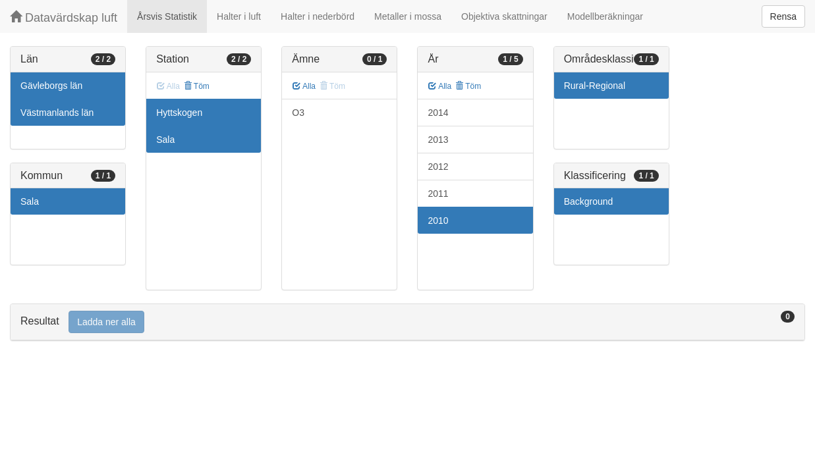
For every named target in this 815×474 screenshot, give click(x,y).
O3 (298, 112)
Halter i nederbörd (317, 16)
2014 (438, 112)
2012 (438, 166)
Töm (197, 86)
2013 (438, 139)
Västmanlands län (57, 112)
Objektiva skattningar (504, 16)
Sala (29, 201)
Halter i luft (239, 16)
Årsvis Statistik (167, 16)
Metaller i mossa (407, 16)
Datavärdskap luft (63, 17)
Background (588, 201)
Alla (304, 86)
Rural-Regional (594, 85)
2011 (438, 193)
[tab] (407, 322)
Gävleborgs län (51, 85)
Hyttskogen (179, 112)
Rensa (783, 16)
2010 (438, 220)
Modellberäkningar (605, 16)
